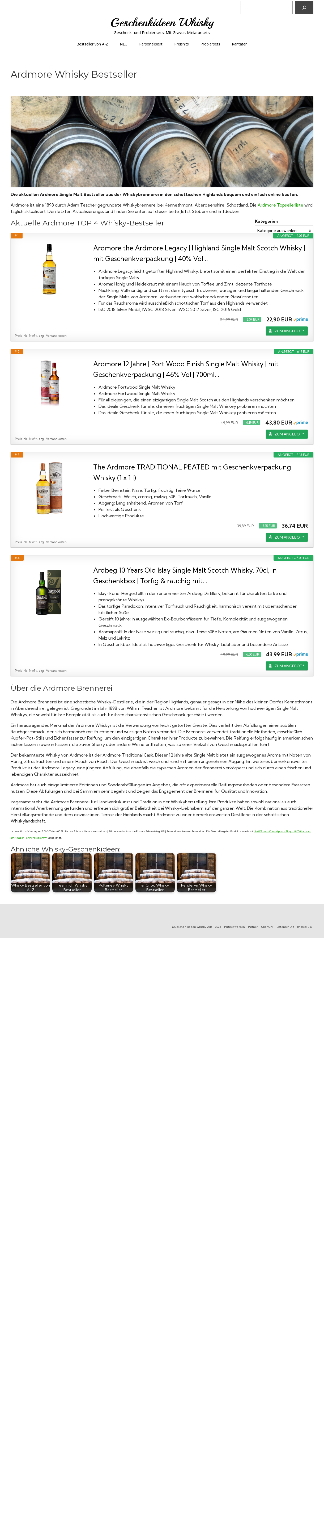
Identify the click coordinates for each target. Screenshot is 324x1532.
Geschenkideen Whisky (162, 22)
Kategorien (266, 221)
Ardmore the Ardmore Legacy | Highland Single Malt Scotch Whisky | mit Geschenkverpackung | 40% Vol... (199, 253)
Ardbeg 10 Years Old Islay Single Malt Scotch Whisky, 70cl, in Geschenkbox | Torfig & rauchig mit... (185, 575)
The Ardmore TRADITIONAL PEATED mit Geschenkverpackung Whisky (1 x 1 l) (192, 472)
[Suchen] (304, 7)
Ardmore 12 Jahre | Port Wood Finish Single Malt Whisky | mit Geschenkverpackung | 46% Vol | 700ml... (186, 369)
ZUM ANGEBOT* (289, 331)
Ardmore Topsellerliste (280, 205)
